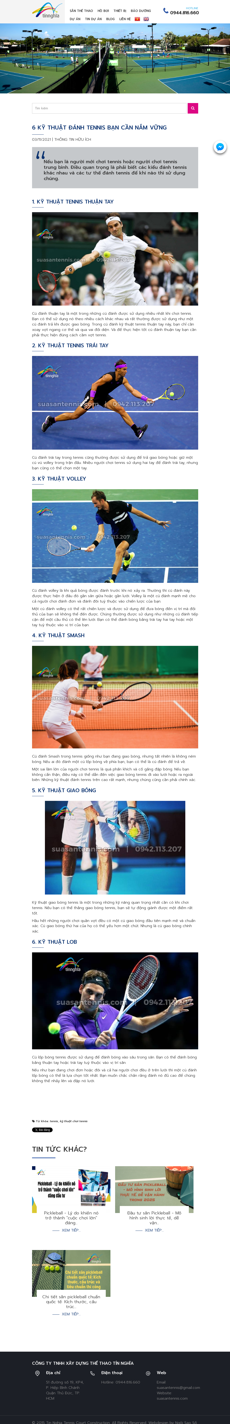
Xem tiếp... (71, 1230)
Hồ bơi (103, 11)
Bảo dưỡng (141, 11)
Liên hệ (125, 19)
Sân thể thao (81, 11)
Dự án (75, 19)
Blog (110, 19)
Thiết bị (119, 11)
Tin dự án (93, 19)
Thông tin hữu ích (72, 139)
